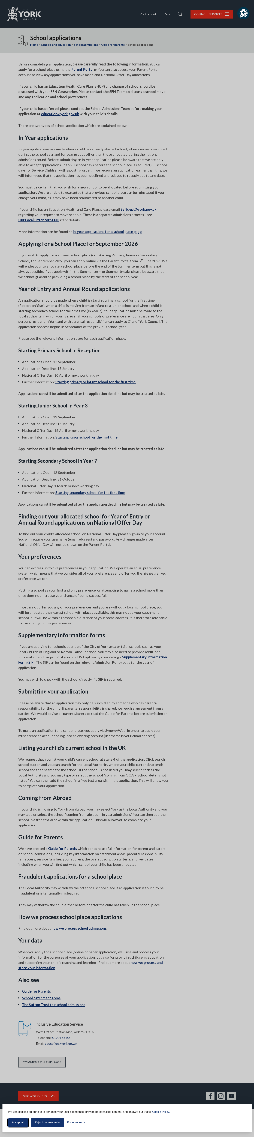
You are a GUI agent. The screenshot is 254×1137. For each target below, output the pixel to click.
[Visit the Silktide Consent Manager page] (244, 1122)
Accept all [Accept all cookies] (18, 1122)
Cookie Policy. (161, 1111)
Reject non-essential (47, 1122)
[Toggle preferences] (76, 1122)
